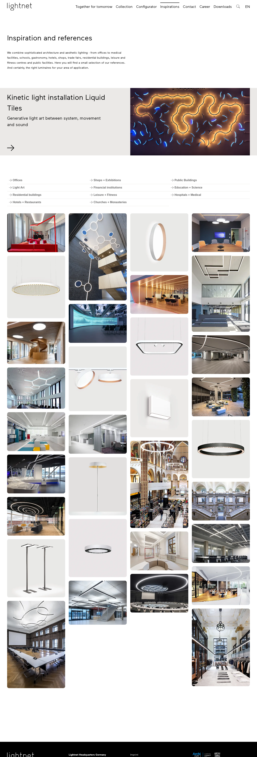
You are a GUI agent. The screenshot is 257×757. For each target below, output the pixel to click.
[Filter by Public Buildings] (184, 180)
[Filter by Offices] (15, 180)
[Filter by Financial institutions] (106, 187)
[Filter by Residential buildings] (25, 195)
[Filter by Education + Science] (186, 187)
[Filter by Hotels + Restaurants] (25, 202)
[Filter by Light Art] (16, 187)
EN (247, 7)
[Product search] (238, 7)
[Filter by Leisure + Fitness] (103, 195)
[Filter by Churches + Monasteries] (108, 202)
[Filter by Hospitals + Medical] (186, 195)
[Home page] (19, 7)
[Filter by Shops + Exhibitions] (105, 180)
